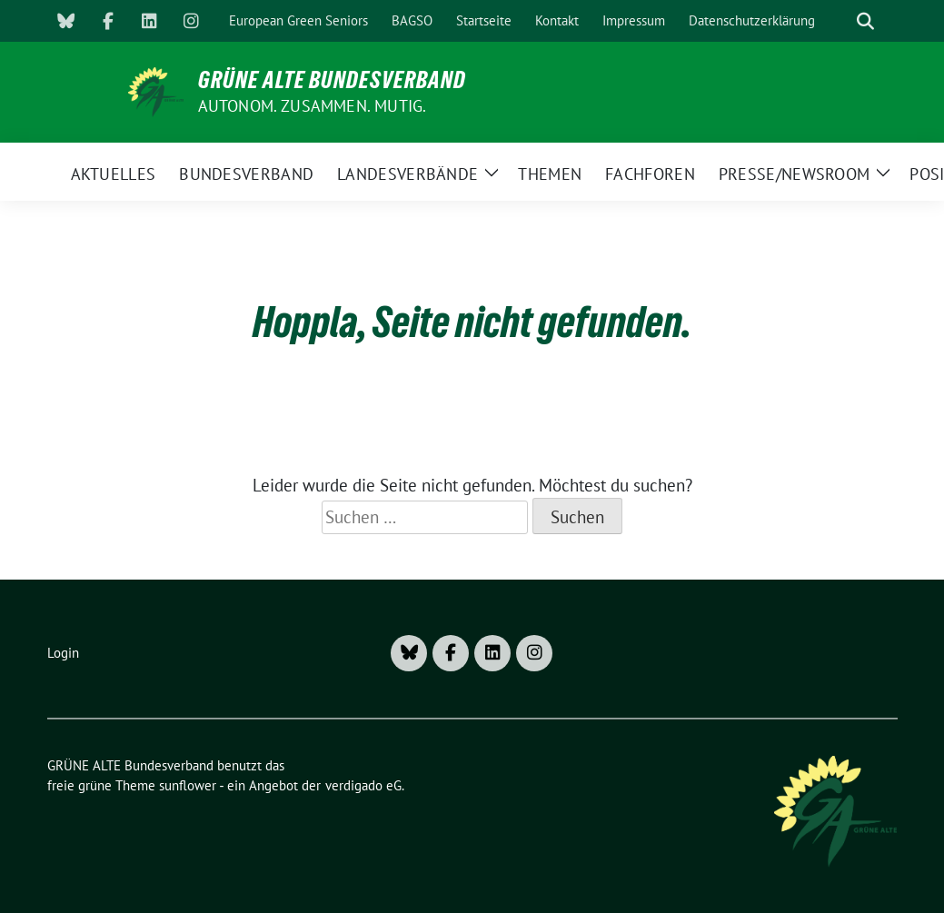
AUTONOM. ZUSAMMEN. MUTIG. (312, 105)
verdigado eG (363, 785)
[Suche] (839, 21)
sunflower (187, 785)
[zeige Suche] (865, 21)
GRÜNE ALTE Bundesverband (332, 80)
